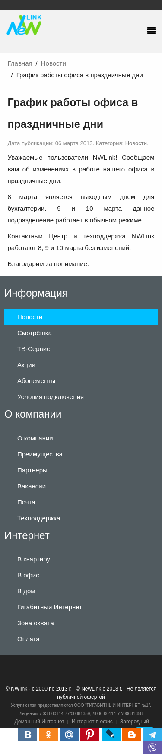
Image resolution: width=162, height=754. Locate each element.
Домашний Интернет (39, 722)
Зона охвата (35, 623)
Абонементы (36, 380)
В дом (26, 591)
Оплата (28, 639)
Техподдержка (38, 518)
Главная (20, 63)
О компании (35, 438)
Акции (26, 364)
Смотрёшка (34, 332)
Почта (26, 502)
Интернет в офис (92, 722)
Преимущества (40, 454)
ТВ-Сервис (33, 348)
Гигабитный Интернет (49, 607)
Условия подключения (50, 396)
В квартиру (33, 559)
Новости (53, 63)
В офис (28, 575)
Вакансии (31, 486)
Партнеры (32, 470)
